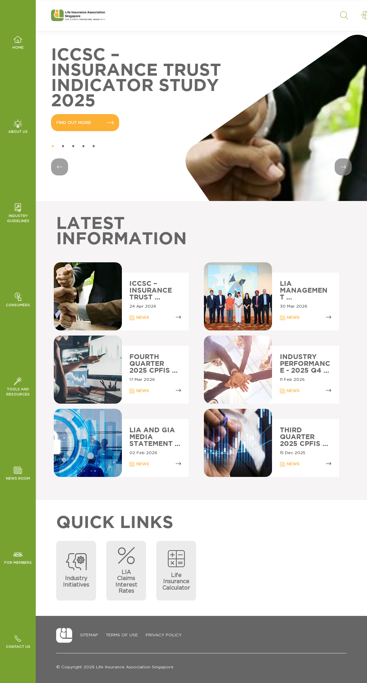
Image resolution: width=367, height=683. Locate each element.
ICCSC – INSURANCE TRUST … (150, 290)
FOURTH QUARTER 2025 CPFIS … (153, 364)
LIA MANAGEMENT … (304, 290)
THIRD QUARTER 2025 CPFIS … (304, 437)
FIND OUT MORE (85, 122)
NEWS (139, 318)
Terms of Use (122, 635)
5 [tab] (93, 146)
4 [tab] (83, 146)
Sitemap (89, 635)
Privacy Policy (164, 635)
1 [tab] (52, 146)
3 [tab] (73, 146)
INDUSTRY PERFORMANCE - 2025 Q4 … (305, 364)
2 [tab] (63, 146)
